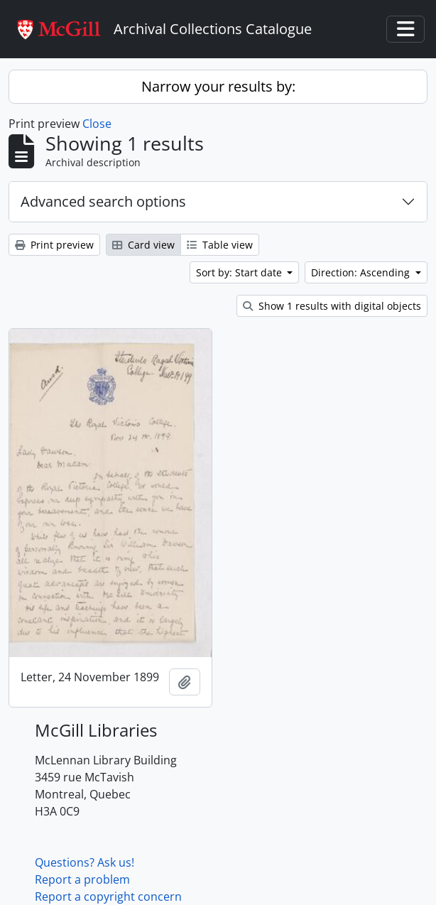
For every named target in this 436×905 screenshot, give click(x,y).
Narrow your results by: (218, 86)
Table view (220, 244)
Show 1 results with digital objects (332, 306)
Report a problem (82, 879)
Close (96, 123)
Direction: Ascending (362, 272)
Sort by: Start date (240, 272)
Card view (143, 244)
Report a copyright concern (108, 896)
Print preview (54, 244)
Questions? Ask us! (84, 862)
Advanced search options (103, 201)
